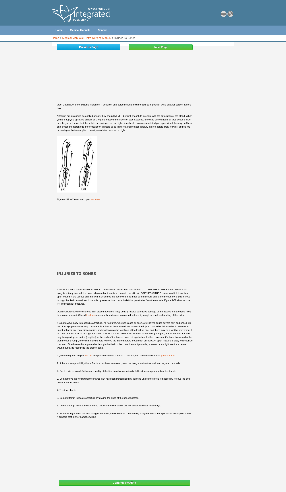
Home (55, 37)
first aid (88, 355)
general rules (167, 355)
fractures (95, 199)
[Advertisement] (125, 77)
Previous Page (88, 47)
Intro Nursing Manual (98, 37)
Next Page (161, 47)
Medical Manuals (72, 37)
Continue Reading (124, 482)
